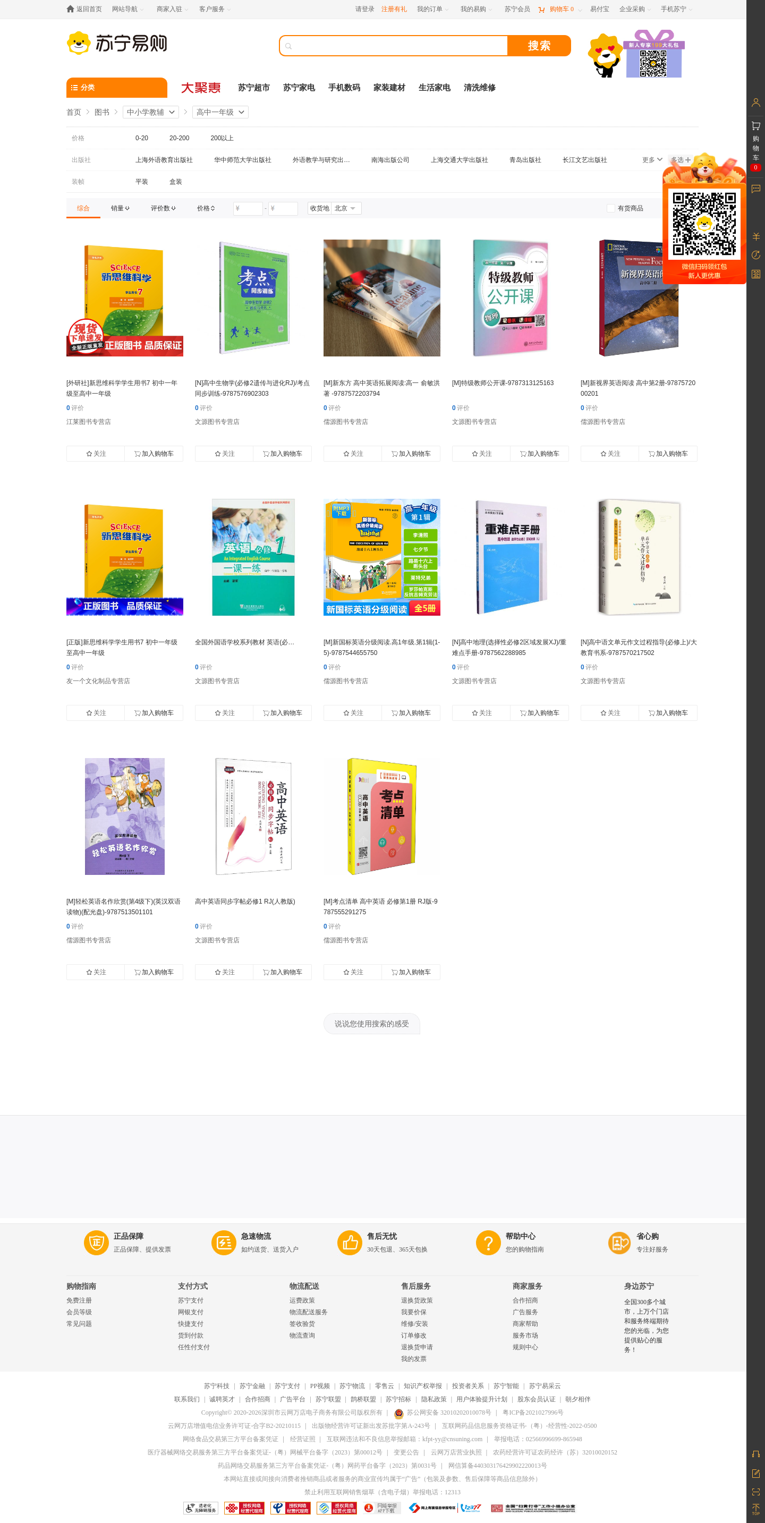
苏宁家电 (299, 87)
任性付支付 (194, 1347)
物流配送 (304, 1286)
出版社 (81, 160)
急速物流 (256, 1236)
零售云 (384, 1386)
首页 (73, 112)
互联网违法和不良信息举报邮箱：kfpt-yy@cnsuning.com (404, 1439)
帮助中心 (521, 1236)
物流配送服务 (309, 1312)
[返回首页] (86, 9)
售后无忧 (382, 1236)
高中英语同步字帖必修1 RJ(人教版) (245, 901)
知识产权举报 (423, 1386)
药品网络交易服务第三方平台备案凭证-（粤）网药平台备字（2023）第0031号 (327, 1465)
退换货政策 (417, 1300)
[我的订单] (434, 9)
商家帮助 (525, 1324)
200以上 (222, 138)
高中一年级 (215, 112)
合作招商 (525, 1300)
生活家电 (434, 87)
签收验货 (302, 1324)
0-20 (141, 138)
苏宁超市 (254, 87)
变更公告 (406, 1452)
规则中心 (525, 1347)
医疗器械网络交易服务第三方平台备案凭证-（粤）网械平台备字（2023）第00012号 (265, 1452)
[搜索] (401, 45)
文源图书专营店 (217, 422)
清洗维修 (480, 87)
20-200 (179, 138)
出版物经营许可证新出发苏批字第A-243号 (371, 1426)
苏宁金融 (252, 1386)
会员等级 (79, 1312)
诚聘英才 (222, 1399)
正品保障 (128, 1236)
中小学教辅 (145, 112)
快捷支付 (190, 1324)
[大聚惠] (202, 88)
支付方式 (193, 1286)
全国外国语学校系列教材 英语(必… (244, 642)
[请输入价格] (248, 209)
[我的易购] (477, 9)
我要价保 (414, 1312)
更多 (652, 160)
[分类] (116, 88)
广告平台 (292, 1399)
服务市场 (525, 1335)
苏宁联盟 (328, 1399)
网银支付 (190, 1312)
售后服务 (416, 1286)
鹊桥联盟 (363, 1399)
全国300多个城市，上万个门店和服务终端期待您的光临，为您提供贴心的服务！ (646, 1326)
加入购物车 (154, 453)
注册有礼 (394, 9)
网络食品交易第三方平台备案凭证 (230, 1439)
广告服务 (525, 1312)
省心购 (647, 1236)
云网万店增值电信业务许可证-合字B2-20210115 (234, 1426)
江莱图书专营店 (88, 422)
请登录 (365, 9)
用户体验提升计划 (481, 1399)
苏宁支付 (190, 1300)
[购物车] (560, 9)
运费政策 (302, 1300)
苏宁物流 (352, 1386)
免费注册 (79, 1300)
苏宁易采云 (545, 1386)
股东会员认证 (536, 1399)
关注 (96, 453)
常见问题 (79, 1324)
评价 (75, 408)
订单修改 (414, 1335)
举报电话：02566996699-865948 (538, 1439)
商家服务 (527, 1286)
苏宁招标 (398, 1399)
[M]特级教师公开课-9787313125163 (503, 383)
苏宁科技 (217, 1386)
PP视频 (320, 1386)
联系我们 (187, 1399)
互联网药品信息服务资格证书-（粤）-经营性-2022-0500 (519, 1426)
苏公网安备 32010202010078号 (442, 1412)
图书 (102, 112)
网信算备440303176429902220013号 (497, 1465)
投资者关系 (468, 1386)
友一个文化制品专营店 (98, 681)
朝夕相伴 (578, 1399)
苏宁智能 (506, 1386)
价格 (78, 138)
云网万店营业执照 (456, 1452)
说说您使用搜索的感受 (372, 1023)
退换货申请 (417, 1347)
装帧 (78, 181)
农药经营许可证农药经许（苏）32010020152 (555, 1452)
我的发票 (414, 1359)
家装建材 (389, 87)
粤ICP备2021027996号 (533, 1412)
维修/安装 (414, 1324)
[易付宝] (600, 9)
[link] (83, 208)
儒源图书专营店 (346, 422)
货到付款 (190, 1335)
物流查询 (302, 1335)
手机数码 (344, 87)
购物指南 (81, 1286)
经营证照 (303, 1439)
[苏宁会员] (517, 9)
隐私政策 (434, 1399)
